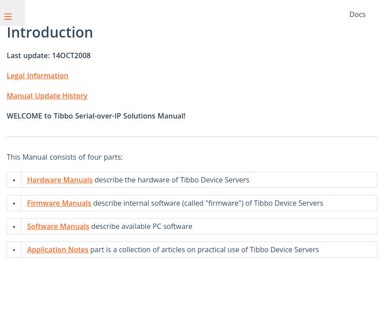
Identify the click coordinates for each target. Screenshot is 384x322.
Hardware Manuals (60, 180)
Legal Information (37, 75)
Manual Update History (47, 96)
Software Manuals (58, 226)
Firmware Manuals (59, 203)
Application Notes (58, 249)
